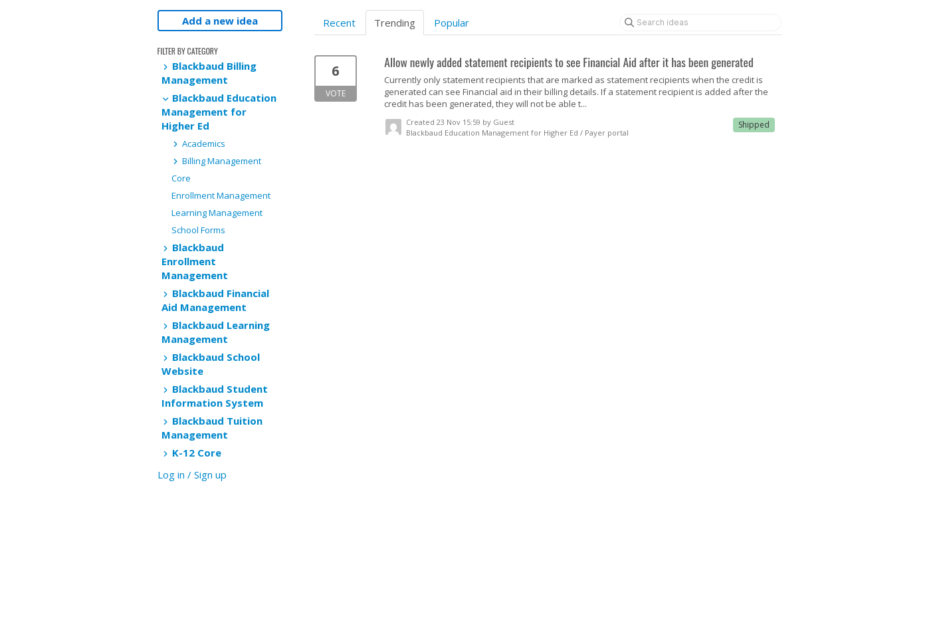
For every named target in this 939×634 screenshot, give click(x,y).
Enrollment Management (220, 195)
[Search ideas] (700, 22)
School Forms (198, 230)
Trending (394, 22)
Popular (451, 22)
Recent (339, 22)
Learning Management (216, 213)
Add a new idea (220, 20)
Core (181, 178)
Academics (198, 144)
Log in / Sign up (192, 474)
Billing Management (216, 161)
